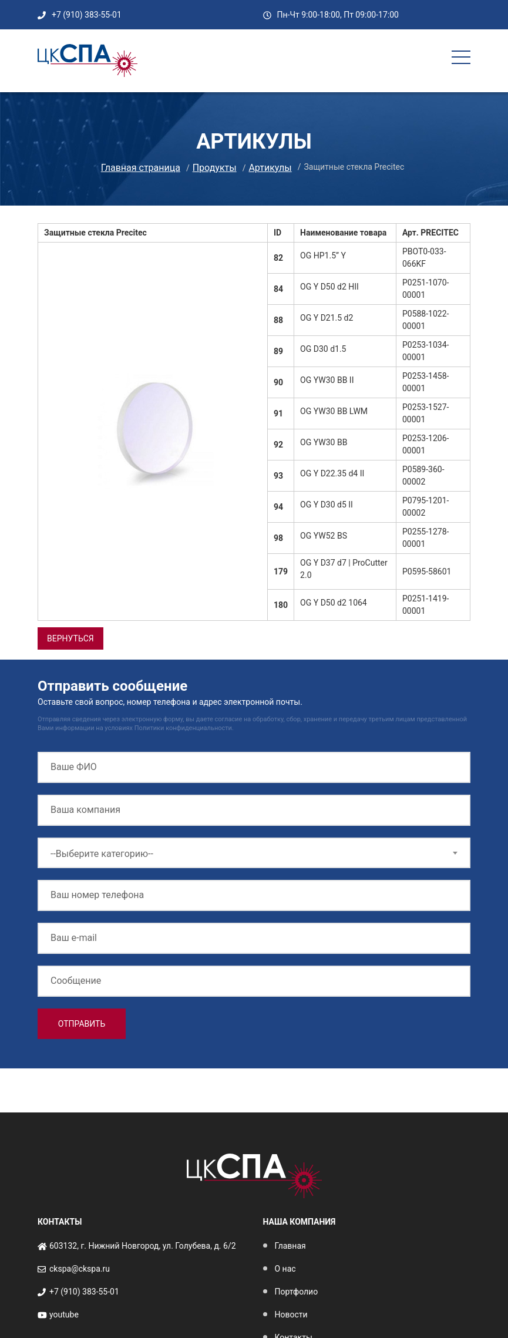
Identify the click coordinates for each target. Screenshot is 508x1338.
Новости (291, 1314)
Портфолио (296, 1291)
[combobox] (254, 853)
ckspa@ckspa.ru (79, 1268)
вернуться (70, 638)
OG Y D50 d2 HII (329, 286)
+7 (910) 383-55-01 (87, 14)
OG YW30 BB (323, 442)
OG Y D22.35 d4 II (332, 473)
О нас (285, 1268)
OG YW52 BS (323, 535)
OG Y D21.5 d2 (326, 317)
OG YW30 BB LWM (334, 411)
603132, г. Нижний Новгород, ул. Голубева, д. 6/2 (142, 1245)
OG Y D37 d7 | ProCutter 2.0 (344, 569)
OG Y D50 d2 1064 (333, 602)
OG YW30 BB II (327, 380)
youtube (64, 1314)
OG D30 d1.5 (323, 349)
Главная (290, 1245)
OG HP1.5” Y (323, 255)
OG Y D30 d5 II (326, 504)
